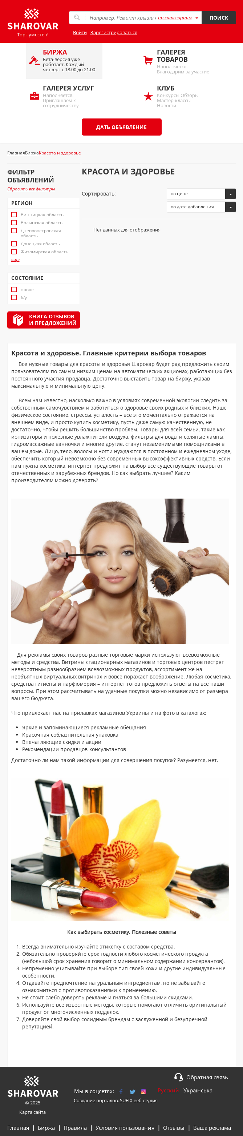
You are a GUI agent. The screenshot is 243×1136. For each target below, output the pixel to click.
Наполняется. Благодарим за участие (183, 61)
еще (15, 259)
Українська (197, 1090)
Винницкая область (42, 215)
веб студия (146, 1100)
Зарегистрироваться (113, 32)
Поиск (219, 17)
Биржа (46, 1127)
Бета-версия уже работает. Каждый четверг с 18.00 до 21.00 (69, 60)
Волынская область (41, 223)
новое (27, 290)
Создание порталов (96, 1100)
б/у (24, 298)
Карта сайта (32, 1112)
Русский (168, 1090)
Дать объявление (121, 127)
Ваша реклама (212, 1127)
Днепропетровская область (41, 233)
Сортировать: (99, 193)
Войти (80, 32)
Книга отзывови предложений (53, 319)
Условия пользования (125, 1127)
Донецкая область (40, 244)
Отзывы (174, 1127)
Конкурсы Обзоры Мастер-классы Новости (183, 96)
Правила (75, 1127)
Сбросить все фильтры (31, 189)
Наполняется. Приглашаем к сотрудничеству (69, 96)
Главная (18, 1127)
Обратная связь (207, 1077)
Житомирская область (44, 252)
